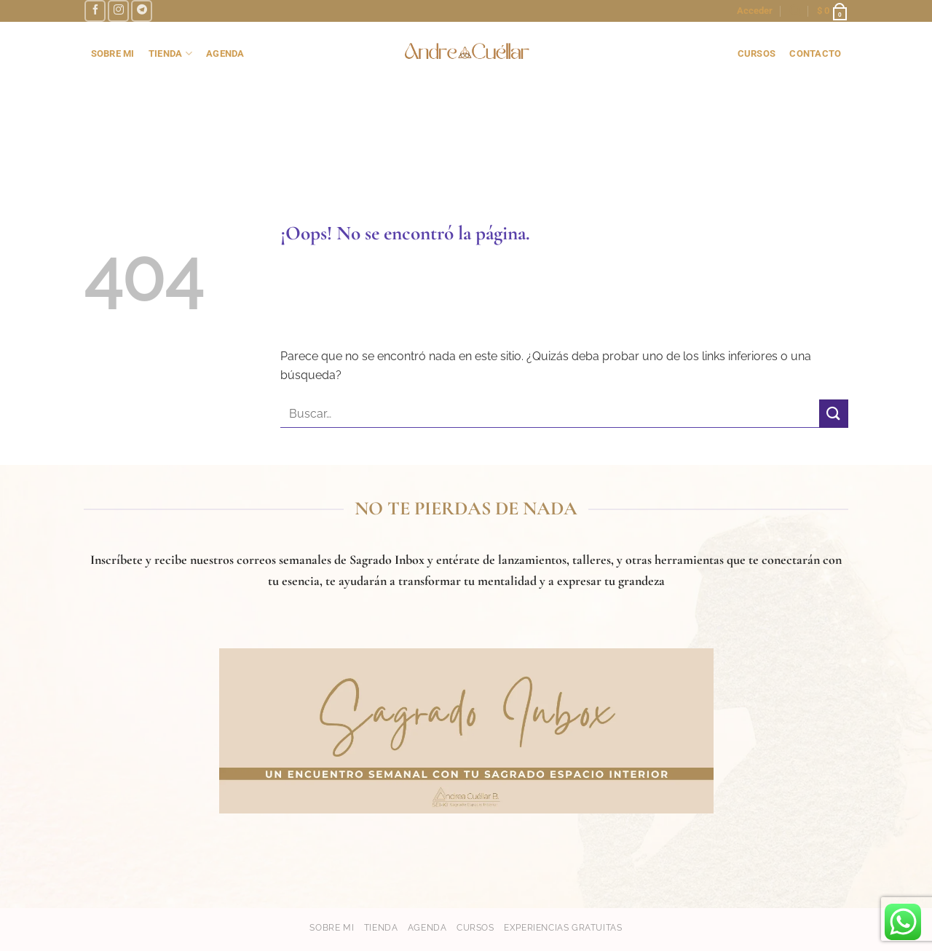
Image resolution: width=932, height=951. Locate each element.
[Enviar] (833, 413)
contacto (815, 53)
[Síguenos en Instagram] (118, 10)
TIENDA (170, 53)
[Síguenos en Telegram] (141, 10)
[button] (755, 10)
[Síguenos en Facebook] (95, 10)
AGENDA (225, 53)
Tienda (381, 927)
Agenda (427, 927)
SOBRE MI (113, 53)
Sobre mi (331, 927)
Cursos (475, 927)
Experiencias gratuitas (563, 927)
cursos (757, 53)
